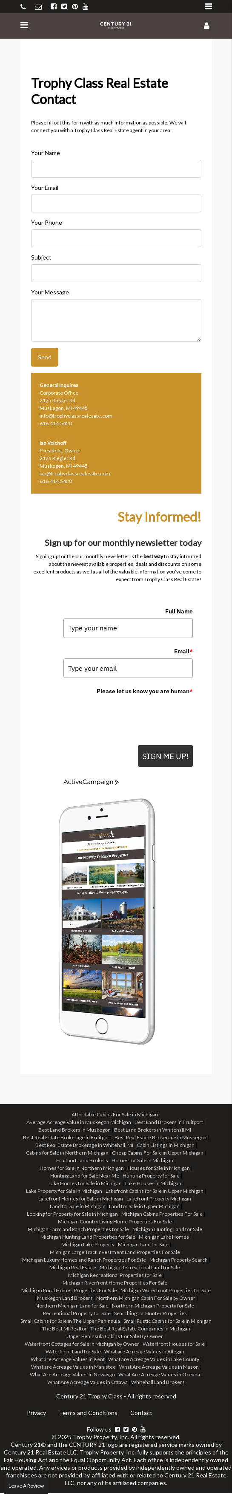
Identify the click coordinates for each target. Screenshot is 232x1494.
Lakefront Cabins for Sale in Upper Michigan (154, 1192)
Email (183, 651)
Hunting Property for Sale (151, 1176)
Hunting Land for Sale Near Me (84, 1176)
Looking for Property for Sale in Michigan (72, 1215)
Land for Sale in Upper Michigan (144, 1207)
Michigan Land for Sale (143, 1245)
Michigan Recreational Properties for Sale (115, 1276)
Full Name (179, 611)
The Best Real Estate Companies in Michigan (140, 1329)
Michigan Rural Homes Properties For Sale (69, 1291)
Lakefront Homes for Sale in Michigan (80, 1199)
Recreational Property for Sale (77, 1314)
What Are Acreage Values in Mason (159, 1367)
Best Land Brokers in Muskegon (74, 1130)
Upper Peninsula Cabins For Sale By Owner (114, 1337)
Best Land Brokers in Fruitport (169, 1123)
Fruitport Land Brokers (82, 1161)
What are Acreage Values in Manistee (73, 1367)
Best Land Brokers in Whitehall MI (152, 1130)
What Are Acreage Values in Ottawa (87, 1383)
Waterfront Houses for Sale (174, 1344)
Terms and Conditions (88, 1413)
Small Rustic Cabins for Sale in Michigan (167, 1322)
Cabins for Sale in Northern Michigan (67, 1153)
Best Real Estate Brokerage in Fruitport (67, 1138)
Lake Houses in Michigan (153, 1184)
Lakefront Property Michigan (158, 1199)
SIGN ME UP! (163, 756)
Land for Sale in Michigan (78, 1207)
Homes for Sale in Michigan (142, 1161)
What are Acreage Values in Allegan (144, 1352)
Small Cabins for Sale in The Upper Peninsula (70, 1322)
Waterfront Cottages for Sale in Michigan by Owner (82, 1344)
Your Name (45, 152)
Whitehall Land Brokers (158, 1383)
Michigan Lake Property (88, 1245)
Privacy (36, 1413)
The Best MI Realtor (64, 1329)
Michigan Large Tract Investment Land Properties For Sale (115, 1253)
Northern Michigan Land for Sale (72, 1306)
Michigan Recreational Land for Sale (140, 1268)
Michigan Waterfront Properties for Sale (165, 1291)
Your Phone (46, 222)
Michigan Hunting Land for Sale (167, 1230)
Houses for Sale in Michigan (158, 1169)
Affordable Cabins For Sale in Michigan (115, 1115)
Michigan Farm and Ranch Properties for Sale (78, 1230)
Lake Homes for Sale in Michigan (85, 1184)
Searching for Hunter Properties (150, 1314)
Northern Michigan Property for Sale (153, 1306)
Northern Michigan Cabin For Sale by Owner (145, 1299)
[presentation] (128, 714)
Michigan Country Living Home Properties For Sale (115, 1222)
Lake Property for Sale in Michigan (64, 1192)
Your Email (44, 187)
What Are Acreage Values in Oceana (159, 1375)
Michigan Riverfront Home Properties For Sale (115, 1283)
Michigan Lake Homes (164, 1237)
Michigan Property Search (178, 1260)
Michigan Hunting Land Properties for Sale (87, 1237)
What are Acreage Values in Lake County (153, 1360)
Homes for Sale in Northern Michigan (82, 1169)
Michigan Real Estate (72, 1268)
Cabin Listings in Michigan (166, 1146)
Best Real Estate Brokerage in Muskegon (160, 1138)
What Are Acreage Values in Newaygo (72, 1375)
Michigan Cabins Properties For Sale (162, 1215)
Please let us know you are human (145, 691)
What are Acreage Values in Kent (68, 1360)
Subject (41, 257)
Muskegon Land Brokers (65, 1299)
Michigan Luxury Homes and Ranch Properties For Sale (84, 1260)
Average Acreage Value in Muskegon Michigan (78, 1123)
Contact (141, 1413)
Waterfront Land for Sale (73, 1352)
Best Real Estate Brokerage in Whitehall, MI (84, 1146)
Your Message (50, 292)
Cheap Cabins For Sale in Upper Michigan (157, 1153)
